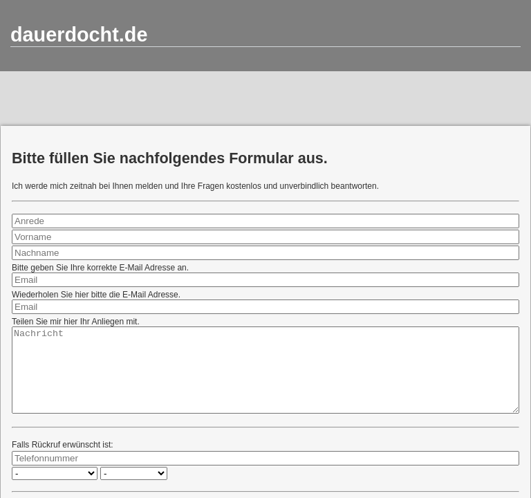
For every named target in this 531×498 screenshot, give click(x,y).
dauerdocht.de (78, 35)
